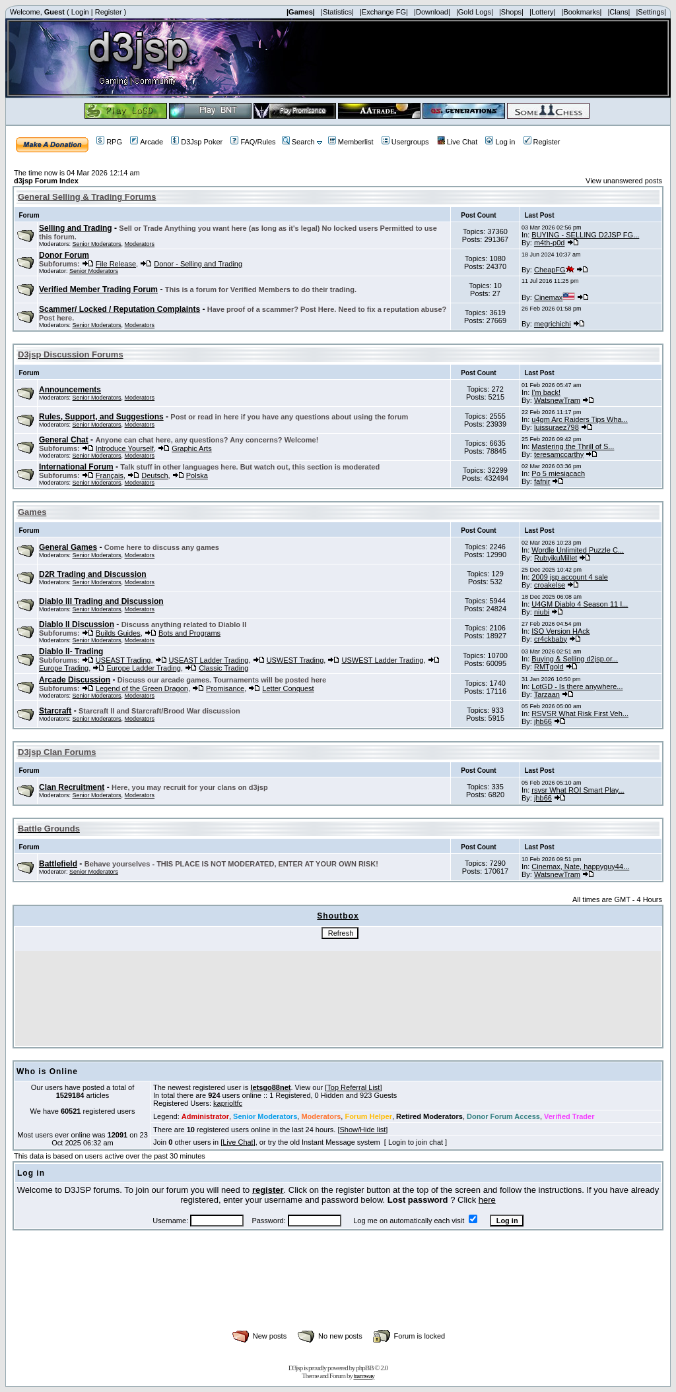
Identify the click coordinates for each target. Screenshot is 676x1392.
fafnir (542, 481)
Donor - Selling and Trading (198, 264)
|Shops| (511, 12)
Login (80, 12)
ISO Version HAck (560, 631)
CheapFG (554, 270)
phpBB (364, 1368)
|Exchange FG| (384, 12)
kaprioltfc (227, 1103)
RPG (109, 142)
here (487, 1200)
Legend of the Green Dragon (142, 688)
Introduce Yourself (125, 448)
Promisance (225, 688)
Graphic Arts (192, 448)
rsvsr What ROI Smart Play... (577, 790)
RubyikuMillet (555, 558)
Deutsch (154, 475)
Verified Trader (569, 1116)
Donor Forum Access (503, 1116)
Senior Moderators (97, 244)
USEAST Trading (123, 660)
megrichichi (552, 324)
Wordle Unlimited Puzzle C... (577, 550)
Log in (500, 142)
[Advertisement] (338, 1294)
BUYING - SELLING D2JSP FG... (585, 235)
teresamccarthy (559, 454)
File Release (116, 264)
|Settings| (650, 12)
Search (298, 142)
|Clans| (618, 12)
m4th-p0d (549, 243)
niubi (541, 612)
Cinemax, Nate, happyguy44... (580, 866)
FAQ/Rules (252, 142)
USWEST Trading (295, 660)
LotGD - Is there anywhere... (577, 686)
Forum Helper (368, 1116)
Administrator (205, 1116)
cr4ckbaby (550, 639)
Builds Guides (118, 633)
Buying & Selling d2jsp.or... (574, 659)
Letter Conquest (288, 688)
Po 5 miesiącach (558, 473)
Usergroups (405, 142)
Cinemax (554, 297)
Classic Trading (223, 668)
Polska (197, 475)
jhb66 (543, 721)
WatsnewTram (557, 400)
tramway (364, 1375)
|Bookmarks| (582, 12)
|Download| (432, 12)
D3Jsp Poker (196, 142)
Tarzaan (547, 694)
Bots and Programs (189, 633)
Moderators (140, 244)
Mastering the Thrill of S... (572, 446)
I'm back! (545, 392)
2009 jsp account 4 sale (569, 577)
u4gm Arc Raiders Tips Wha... (579, 419)
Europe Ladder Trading (143, 668)
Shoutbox (337, 916)
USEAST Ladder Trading (209, 660)
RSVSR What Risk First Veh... (579, 713)
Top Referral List (353, 1087)
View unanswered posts (624, 181)
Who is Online (47, 1071)
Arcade (146, 142)
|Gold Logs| (474, 12)
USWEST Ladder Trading (382, 660)
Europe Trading (63, 668)
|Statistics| (337, 12)
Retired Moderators (429, 1116)
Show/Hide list (363, 1130)
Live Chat (457, 142)
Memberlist (351, 142)
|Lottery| (542, 12)
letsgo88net (270, 1087)
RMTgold (549, 667)
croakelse (549, 585)
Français (109, 475)
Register (108, 12)
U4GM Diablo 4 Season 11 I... (579, 604)
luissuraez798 (556, 427)
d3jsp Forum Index (46, 181)
